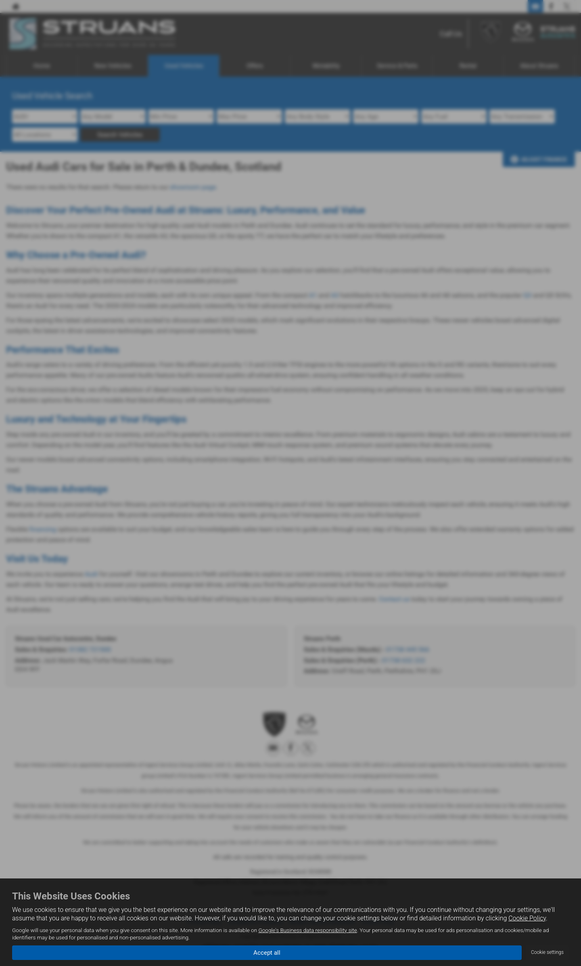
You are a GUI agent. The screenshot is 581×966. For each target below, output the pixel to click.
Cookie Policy (527, 918)
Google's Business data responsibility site (307, 930)
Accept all (267, 952)
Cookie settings (547, 952)
